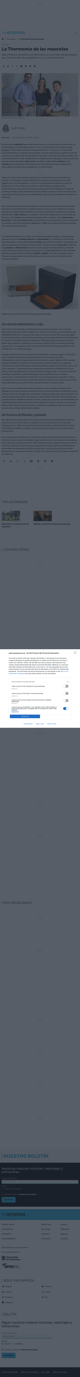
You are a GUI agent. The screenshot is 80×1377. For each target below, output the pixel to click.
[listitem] (40, 682)
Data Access (40, 724)
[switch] (66, 686)
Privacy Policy (51, 724)
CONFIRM (25, 716)
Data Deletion (28, 724)
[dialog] (40, 688)
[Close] (76, 653)
